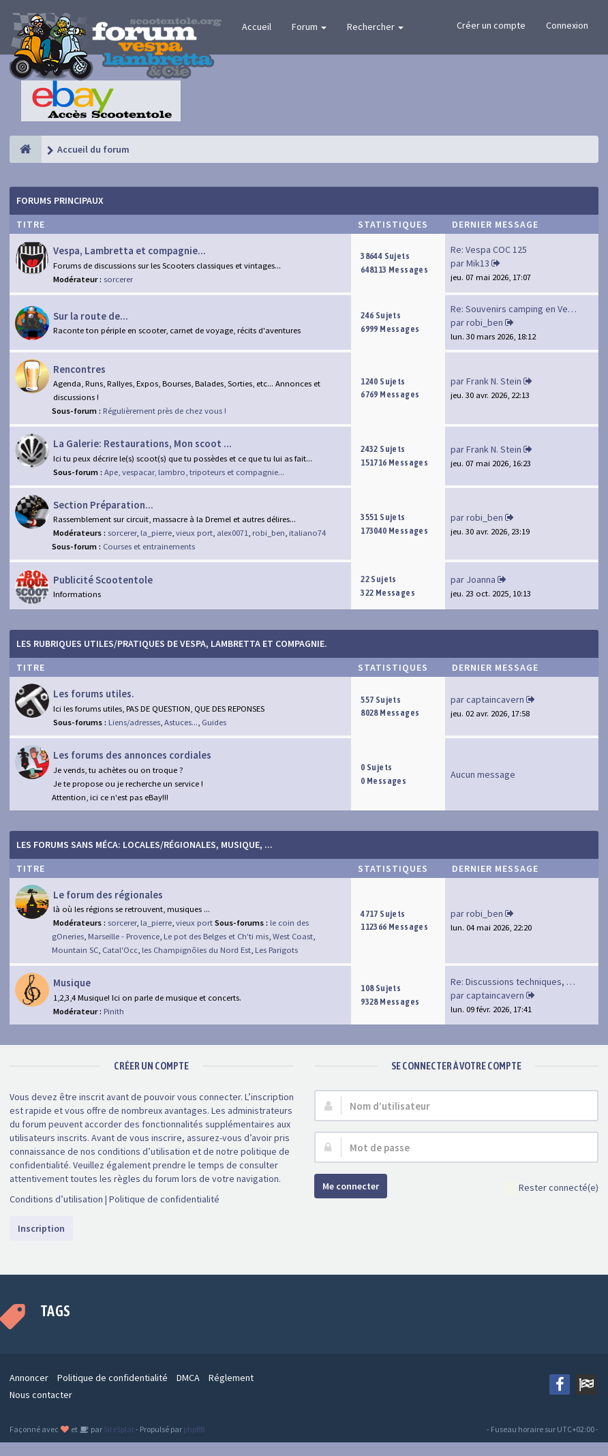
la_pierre (156, 533)
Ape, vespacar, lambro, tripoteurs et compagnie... (194, 472)
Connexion (567, 25)
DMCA (188, 1377)
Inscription (41, 1228)
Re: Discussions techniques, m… (517, 981)
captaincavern (495, 699)
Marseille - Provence (123, 936)
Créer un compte (491, 25)
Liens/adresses (134, 722)
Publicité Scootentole (103, 579)
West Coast (293, 936)
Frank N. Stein (493, 381)
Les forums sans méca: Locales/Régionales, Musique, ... (144, 844)
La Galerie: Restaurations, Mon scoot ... (142, 443)
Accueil (256, 26)
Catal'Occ (120, 950)
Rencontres (79, 369)
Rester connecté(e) (551, 1188)
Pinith (114, 1011)
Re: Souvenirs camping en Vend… (519, 309)
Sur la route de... (90, 315)
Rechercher (375, 26)
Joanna (481, 579)
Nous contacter (41, 1395)
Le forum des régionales (108, 894)
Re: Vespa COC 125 (489, 249)
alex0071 (232, 533)
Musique (72, 982)
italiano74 (307, 533)
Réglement (231, 1377)
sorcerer (118, 279)
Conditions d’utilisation (56, 1199)
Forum (309, 26)
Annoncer (29, 1377)
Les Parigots (276, 950)
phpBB (193, 1429)
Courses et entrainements (149, 546)
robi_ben (484, 322)
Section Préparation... (103, 504)
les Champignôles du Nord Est (196, 950)
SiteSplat (118, 1429)
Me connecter (350, 1186)
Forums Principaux (60, 200)
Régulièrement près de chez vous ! (164, 411)
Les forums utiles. (93, 693)
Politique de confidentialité (164, 1199)
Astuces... (181, 722)
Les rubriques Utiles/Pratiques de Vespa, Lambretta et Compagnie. (171, 643)
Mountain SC (75, 950)
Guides (214, 722)
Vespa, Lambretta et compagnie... (129, 250)
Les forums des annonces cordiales (132, 754)
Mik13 (477, 263)
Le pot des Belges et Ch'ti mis (216, 936)
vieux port (194, 533)
